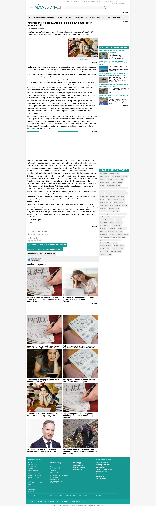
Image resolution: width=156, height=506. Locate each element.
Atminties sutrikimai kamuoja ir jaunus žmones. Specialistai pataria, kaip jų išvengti (79, 299)
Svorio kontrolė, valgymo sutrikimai (59, 475)
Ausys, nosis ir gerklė (33, 488)
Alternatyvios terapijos (103, 465)
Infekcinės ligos (54, 483)
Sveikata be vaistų (103, 460)
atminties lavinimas (47, 245)
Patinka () (33, 234)
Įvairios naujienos (56, 249)
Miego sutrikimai (54, 479)
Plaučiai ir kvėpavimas (33, 466)
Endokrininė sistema (33, 470)
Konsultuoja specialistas (60, 496)
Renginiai (31, 496)
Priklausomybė (54, 477)
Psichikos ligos (31, 491)
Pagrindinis (52, 17)
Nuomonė (99, 496)
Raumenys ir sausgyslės (34, 477)
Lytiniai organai (32, 479)
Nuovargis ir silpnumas (56, 481)
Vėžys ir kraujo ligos (55, 467)
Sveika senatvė (78, 469)
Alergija (52, 465)
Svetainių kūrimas (98, 505)
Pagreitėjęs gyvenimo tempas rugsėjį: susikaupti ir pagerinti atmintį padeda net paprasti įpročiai (80, 451)
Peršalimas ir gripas (55, 468)
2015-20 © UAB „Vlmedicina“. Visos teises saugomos (67, 505)
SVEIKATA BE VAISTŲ (87, 17)
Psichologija (77, 463)
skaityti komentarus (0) (35, 254)
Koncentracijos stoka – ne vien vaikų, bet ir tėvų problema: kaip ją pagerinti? (44, 415)
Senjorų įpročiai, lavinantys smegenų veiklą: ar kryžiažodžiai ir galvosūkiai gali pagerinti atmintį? (44, 299)
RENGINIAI (116, 17)
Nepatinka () (44, 234)
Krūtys (29, 484)
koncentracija (61, 245)
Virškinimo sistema (33, 468)
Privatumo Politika (111, 1)
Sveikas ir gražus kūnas (104, 469)
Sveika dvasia (100, 476)
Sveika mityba (100, 467)
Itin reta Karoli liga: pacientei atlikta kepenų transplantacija (112, 51)
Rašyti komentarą (49, 254)
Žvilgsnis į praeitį (79, 467)
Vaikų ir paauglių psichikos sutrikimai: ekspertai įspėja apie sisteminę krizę (113, 74)
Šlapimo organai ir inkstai (34, 473)
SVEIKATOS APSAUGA (104, 17)
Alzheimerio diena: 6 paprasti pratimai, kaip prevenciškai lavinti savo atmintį (79, 347)
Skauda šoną (53, 474)
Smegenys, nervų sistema (34, 472)
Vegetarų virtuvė (101, 471)
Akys (29, 486)
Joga (97, 474)
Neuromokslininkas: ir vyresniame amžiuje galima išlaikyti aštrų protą (41, 450)
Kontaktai (100, 1)
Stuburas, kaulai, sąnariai (34, 475)
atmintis (36, 245)
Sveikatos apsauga (81, 496)
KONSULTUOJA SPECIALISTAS (68, 17)
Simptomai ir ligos (56, 463)
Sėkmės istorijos (101, 478)
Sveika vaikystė (43, 249)
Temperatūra (53, 470)
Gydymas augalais (102, 462)
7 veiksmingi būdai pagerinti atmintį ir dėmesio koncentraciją (43, 381)
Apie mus (77, 1)
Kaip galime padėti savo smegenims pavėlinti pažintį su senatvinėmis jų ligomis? (78, 415)
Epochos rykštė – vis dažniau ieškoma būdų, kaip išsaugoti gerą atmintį (43, 347)
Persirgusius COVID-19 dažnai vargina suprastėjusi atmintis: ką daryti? (79, 381)
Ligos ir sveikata (39, 17)
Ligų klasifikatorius (88, 1)
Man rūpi (30, 462)
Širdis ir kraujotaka (32, 464)
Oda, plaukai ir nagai (33, 481)
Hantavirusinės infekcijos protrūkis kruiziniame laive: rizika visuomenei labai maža (114, 62)
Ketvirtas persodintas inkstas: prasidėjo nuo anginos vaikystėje (113, 85)
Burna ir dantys (32, 489)
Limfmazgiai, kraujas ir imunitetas (36, 482)
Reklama (69, 1)
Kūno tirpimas (54, 472)
